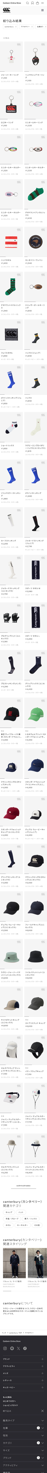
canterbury (9, 27)
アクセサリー (25, 27)
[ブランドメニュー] (42, 10)
